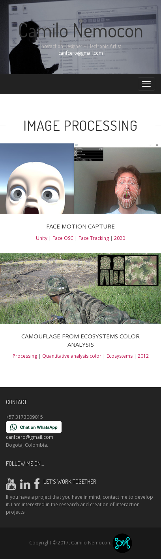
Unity (42, 238)
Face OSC (63, 238)
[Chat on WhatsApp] (34, 426)
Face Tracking (94, 238)
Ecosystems (120, 356)
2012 (143, 356)
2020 (119, 238)
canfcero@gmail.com (80, 52)
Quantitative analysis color (72, 356)
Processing (25, 356)
